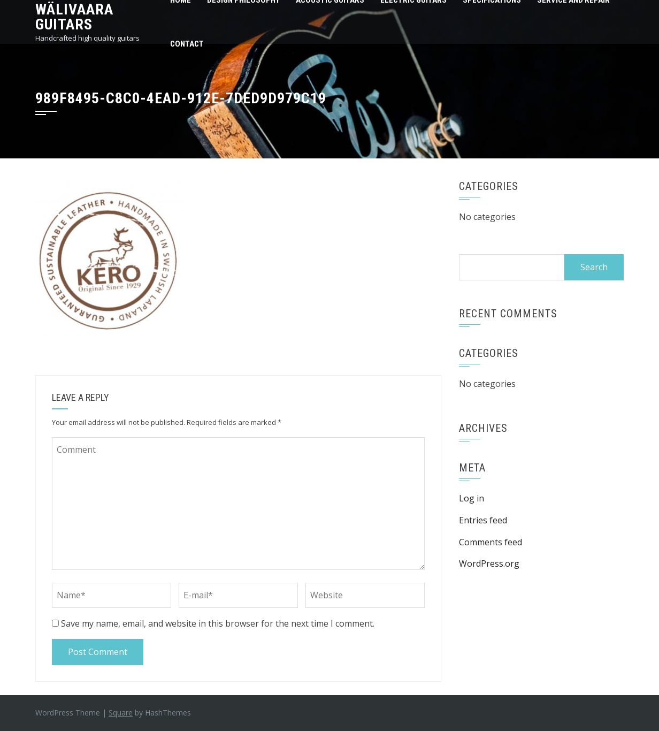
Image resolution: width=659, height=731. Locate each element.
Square (121, 712)
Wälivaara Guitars (74, 17)
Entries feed (483, 520)
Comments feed (490, 542)
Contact (187, 44)
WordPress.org (489, 563)
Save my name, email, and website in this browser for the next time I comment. (217, 623)
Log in (471, 498)
